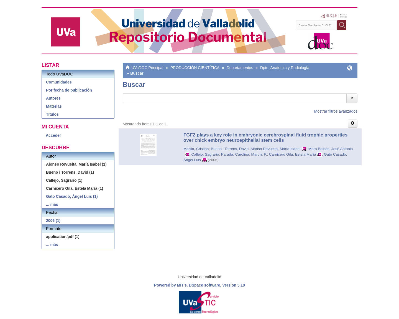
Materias (54, 106)
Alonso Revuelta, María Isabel (275, 149)
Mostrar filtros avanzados (335, 111)
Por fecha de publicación (69, 90)
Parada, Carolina (235, 154)
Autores (53, 98)
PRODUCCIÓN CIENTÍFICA (194, 67)
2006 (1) (53, 220)
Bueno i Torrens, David (230, 149)
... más (52, 204)
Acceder (53, 135)
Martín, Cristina (196, 149)
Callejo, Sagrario (205, 154)
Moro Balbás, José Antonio (330, 149)
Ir (352, 98)
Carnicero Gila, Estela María (292, 154)
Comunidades (59, 82)
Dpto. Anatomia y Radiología (284, 67)
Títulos (52, 114)
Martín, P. (259, 154)
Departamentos (240, 67)
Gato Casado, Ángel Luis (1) (72, 196)
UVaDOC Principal (147, 67)
